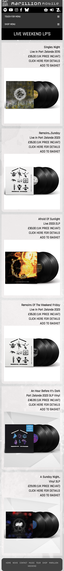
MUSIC (32, 563)
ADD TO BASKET (50, 66)
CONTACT (23, 563)
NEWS (15, 563)
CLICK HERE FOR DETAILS (44, 61)
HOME (8, 563)
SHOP (44, 563)
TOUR (38, 563)
